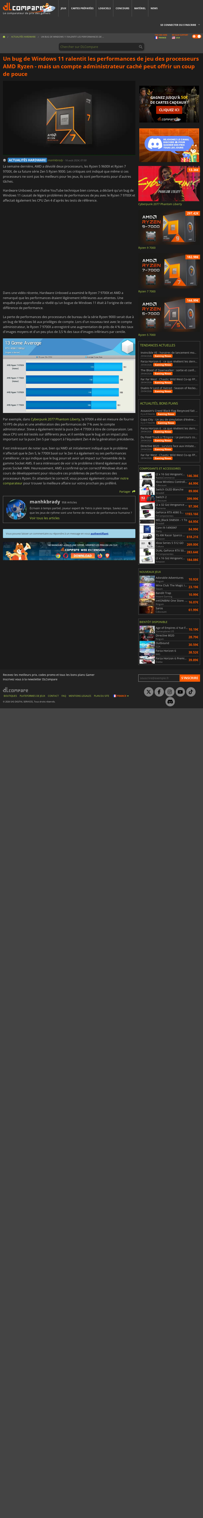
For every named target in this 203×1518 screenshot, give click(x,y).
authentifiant (99, 533)
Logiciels (104, 8)
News (154, 8)
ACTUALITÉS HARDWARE (27, 160)
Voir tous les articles (45, 518)
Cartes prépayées (82, 8)
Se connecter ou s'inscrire (178, 25)
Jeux (63, 8)
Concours (122, 8)
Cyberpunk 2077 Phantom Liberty (55, 419)
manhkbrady (56, 160)
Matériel (140, 8)
